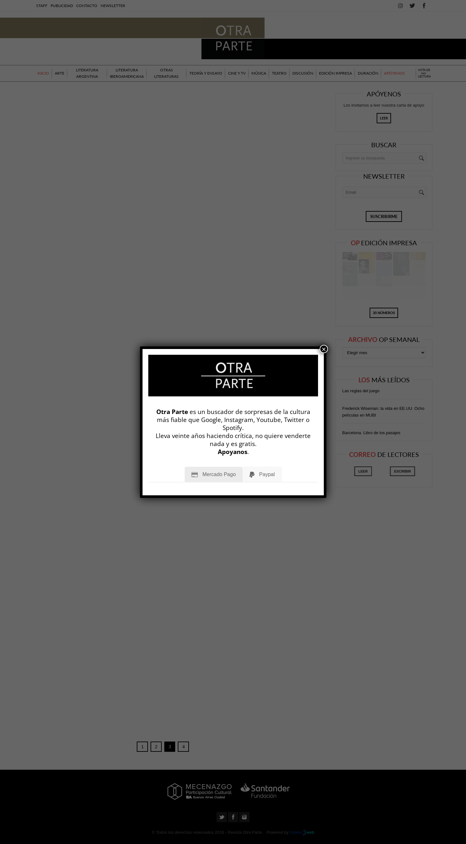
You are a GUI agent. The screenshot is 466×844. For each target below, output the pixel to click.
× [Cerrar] (324, 349)
